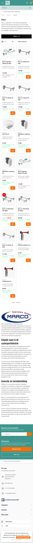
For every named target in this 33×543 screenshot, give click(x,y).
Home (2, 15)
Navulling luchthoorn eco (24, 245)
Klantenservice (16, 449)
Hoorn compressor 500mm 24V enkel (22, 172)
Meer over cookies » (17, 539)
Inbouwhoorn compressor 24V (24, 135)
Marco (15, 15)
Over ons (16, 454)
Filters (16, 36)
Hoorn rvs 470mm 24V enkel (23, 98)
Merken (9, 15)
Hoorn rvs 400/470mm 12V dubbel (23, 209)
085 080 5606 (9, 483)
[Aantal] (24, 77)
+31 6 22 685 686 (10, 488)
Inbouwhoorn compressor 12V (8, 172)
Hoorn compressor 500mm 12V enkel (6, 62)
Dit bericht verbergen (23, 537)
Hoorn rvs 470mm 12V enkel (7, 246)
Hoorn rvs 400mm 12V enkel (7, 98)
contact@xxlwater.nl (10, 493)
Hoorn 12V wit (5, 134)
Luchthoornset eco (6, 281)
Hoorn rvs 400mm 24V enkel (23, 62)
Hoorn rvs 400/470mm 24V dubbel (8, 209)
